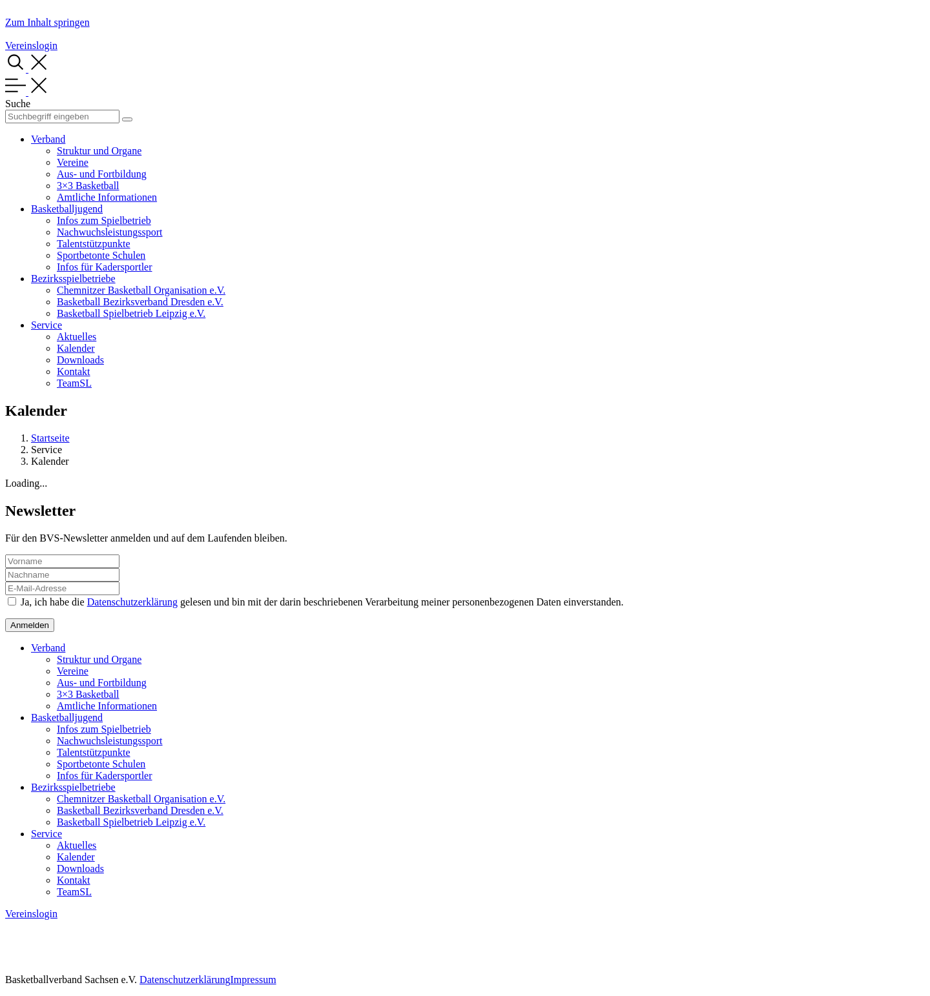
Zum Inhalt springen (47, 22)
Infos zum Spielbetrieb (104, 220)
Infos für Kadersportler (104, 266)
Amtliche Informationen (107, 197)
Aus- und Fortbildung (102, 173)
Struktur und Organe (99, 150)
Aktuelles (76, 336)
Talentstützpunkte (93, 243)
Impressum (253, 979)
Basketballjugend (67, 208)
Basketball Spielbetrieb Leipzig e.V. (131, 313)
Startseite (50, 437)
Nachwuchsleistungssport (110, 232)
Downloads (80, 359)
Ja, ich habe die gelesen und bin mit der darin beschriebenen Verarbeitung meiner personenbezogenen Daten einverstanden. (322, 601)
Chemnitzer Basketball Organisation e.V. (141, 290)
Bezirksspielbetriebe (73, 278)
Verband (48, 139)
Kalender (76, 348)
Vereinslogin (31, 45)
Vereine (72, 162)
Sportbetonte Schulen (101, 255)
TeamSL (74, 383)
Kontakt (73, 371)
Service (46, 325)
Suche (17, 103)
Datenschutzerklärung (132, 601)
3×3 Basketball (88, 185)
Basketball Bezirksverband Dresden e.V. (140, 301)
